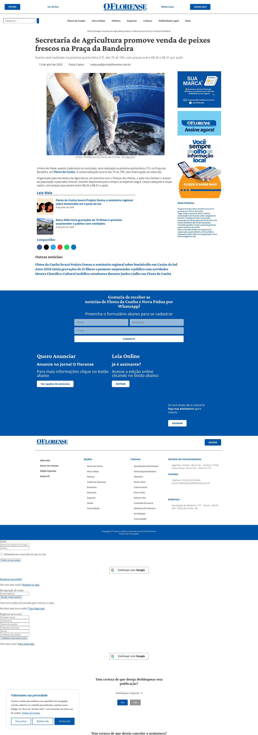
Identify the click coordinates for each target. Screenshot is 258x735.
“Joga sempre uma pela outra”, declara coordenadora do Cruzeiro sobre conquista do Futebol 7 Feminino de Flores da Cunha (197, 215)
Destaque (97, 31)
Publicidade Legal (169, 20)
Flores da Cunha (76, 20)
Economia (92, 487)
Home (89, 31)
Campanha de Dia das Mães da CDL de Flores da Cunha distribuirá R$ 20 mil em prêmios (197, 221)
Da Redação (139, 513)
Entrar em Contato (49, 465)
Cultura (147, 20)
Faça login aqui (36, 608)
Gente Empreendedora (145, 471)
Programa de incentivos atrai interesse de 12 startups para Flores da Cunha (196, 210)
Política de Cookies (31, 713)
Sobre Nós (45, 460)
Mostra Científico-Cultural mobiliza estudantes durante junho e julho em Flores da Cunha (103, 274)
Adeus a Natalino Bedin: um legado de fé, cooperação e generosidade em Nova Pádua (196, 230)
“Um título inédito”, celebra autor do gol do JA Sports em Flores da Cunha (197, 226)
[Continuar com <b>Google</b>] (129, 570)
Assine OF (45, 476)
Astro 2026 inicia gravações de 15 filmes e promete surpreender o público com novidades (101, 269)
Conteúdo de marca (143, 503)
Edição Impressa (48, 471)
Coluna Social (140, 487)
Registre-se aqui (30, 584)
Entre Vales (139, 492)
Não (135, 702)
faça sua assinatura (181, 408)
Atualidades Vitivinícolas (146, 466)
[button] (39, 247)
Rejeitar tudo (43, 721)
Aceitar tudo (64, 721)
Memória (138, 476)
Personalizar (21, 721)
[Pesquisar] (38, 20)
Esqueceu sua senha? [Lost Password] (11, 579)
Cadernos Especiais (96, 482)
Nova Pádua (98, 20)
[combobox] (19, 20)
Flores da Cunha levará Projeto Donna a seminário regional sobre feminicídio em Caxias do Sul (106, 264)
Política (116, 20)
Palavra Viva (140, 497)
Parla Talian (140, 482)
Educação (91, 492)
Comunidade (93, 508)
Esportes (132, 20)
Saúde (90, 503)
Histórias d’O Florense (144, 508)
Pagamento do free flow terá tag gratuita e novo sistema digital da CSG (197, 235)
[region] (43, 709)
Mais (188, 20)
